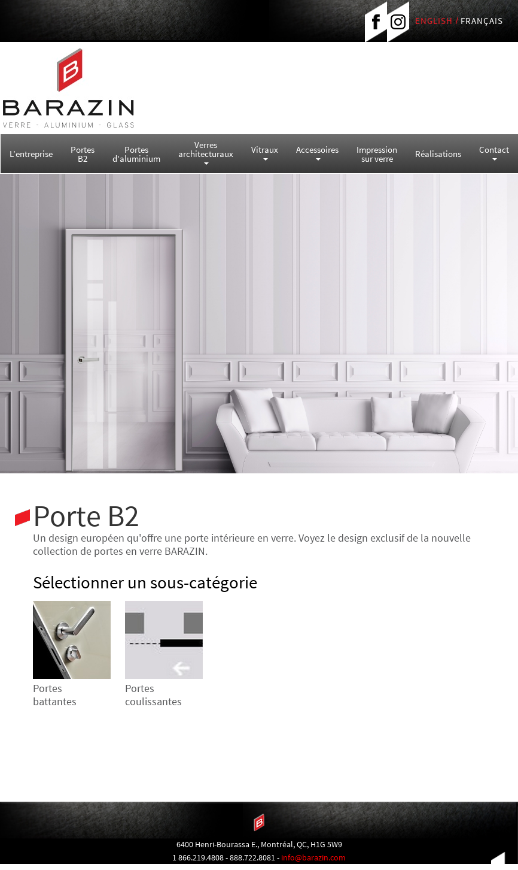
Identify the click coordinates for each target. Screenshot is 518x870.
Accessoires (317, 152)
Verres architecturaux (205, 152)
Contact (494, 152)
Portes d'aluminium (136, 154)
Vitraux (264, 152)
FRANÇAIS (482, 20)
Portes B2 (83, 154)
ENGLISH (434, 20)
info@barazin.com (313, 857)
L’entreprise (31, 153)
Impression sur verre (376, 154)
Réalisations (438, 153)
